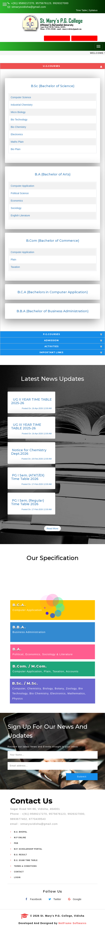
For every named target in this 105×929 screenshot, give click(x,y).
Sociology (16, 208)
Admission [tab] (73, 340)
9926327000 (60, 3)
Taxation (15, 267)
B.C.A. (19, 605)
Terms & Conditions (25, 866)
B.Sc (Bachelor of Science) (52, 86)
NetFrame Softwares (72, 923)
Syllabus (93, 10)
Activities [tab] (73, 346)
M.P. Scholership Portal (28, 849)
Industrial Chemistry (22, 104)
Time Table (81, 10)
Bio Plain (15, 149)
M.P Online (20, 838)
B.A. (17, 649)
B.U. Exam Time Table (26, 860)
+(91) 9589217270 (22, 3)
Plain (13, 259)
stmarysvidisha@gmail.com (28, 6)
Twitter (54, 899)
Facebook (33, 899)
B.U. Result (20, 855)
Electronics (17, 134)
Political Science (20, 193)
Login (17, 877)
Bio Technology (19, 119)
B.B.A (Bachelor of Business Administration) (52, 311)
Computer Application (22, 185)
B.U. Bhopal (20, 832)
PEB (16, 843)
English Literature (20, 215)
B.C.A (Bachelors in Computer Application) (52, 292)
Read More (52, 528)
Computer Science (21, 97)
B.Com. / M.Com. (30, 666)
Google (74, 899)
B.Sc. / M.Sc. (25, 683)
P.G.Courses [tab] (72, 334)
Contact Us (31, 801)
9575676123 (43, 3)
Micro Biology (18, 112)
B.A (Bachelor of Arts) (52, 174)
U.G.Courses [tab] (72, 66)
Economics (17, 200)
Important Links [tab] (71, 352)
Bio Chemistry (18, 127)
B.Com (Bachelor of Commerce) (52, 241)
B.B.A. (19, 627)
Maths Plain (17, 141)
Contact (19, 872)
